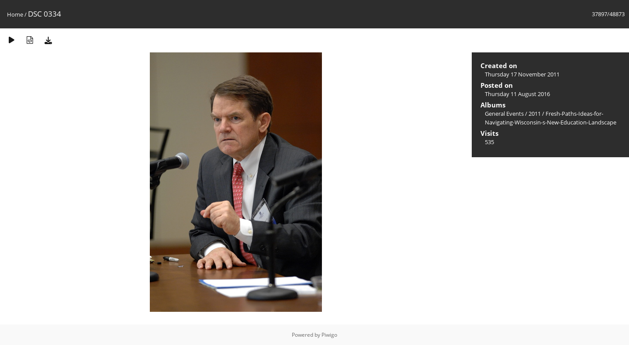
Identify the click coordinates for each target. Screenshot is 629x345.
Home (15, 14)
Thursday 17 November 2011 (522, 74)
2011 (535, 113)
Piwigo (329, 334)
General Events (504, 113)
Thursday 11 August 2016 (517, 94)
